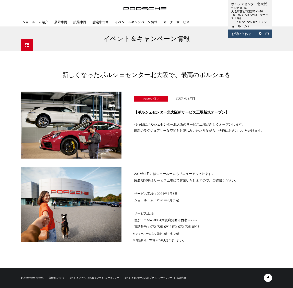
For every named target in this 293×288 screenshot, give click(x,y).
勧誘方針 (181, 277)
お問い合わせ (241, 33)
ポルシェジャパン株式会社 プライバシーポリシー (94, 277)
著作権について (57, 277)
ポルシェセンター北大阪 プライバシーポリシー (148, 277)
